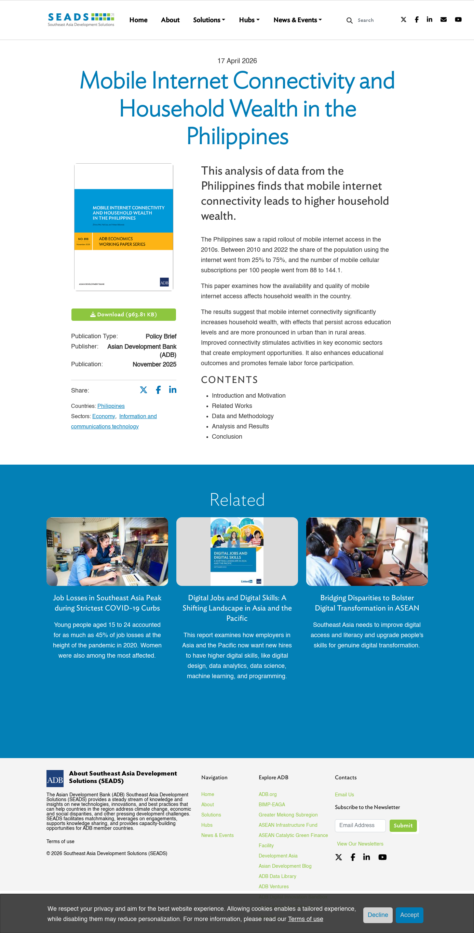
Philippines (111, 406)
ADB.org (268, 794)
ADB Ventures (274, 886)
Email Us (344, 795)
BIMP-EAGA (272, 804)
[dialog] (237, 913)
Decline (378, 915)
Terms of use (60, 841)
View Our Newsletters (362, 844)
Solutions (206, 20)
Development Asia (278, 856)
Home (138, 20)
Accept (409, 915)
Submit (403, 825)
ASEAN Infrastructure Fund (288, 825)
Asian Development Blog (285, 866)
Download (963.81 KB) (123, 314)
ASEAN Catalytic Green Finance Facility (293, 840)
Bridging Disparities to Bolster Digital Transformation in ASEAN (367, 603)
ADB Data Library (277, 876)
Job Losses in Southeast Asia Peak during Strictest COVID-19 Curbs (107, 603)
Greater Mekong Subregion (288, 815)
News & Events (295, 20)
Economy (103, 417)
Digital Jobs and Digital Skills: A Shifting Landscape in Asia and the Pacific (237, 608)
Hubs (247, 20)
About (170, 20)
